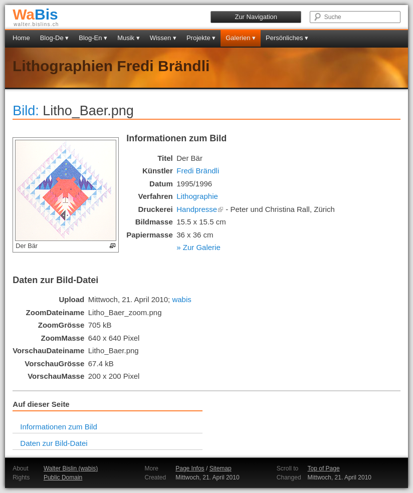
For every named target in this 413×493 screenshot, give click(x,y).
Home (21, 38)
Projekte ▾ (201, 38)
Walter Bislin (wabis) (71, 468)
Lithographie (197, 196)
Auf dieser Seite (41, 404)
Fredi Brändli (197, 170)
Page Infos (189, 468)
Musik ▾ (128, 38)
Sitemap (221, 468)
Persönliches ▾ (287, 38)
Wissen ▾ (163, 38)
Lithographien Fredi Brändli (111, 66)
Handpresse (200, 209)
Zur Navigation (256, 17)
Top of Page (324, 468)
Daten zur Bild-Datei (53, 443)
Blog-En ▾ (93, 38)
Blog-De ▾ (54, 38)
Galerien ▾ (241, 38)
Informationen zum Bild (58, 426)
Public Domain (63, 477)
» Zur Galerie (198, 247)
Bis (35, 14)
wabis (181, 299)
